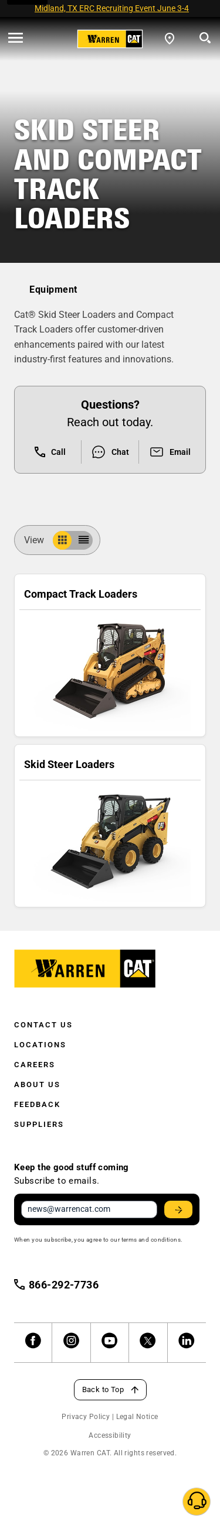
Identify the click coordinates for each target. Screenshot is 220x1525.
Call (50, 452)
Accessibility (110, 1435)
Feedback (37, 1104)
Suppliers (39, 1124)
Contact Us (43, 1024)
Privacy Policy (86, 1417)
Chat (110, 452)
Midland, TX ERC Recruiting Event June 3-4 (112, 8)
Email (170, 452)
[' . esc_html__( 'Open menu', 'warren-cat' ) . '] (15, 39)
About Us (37, 1084)
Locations (40, 1044)
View (38, 540)
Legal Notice (137, 1417)
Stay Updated (180, 1209)
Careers (34, 1064)
